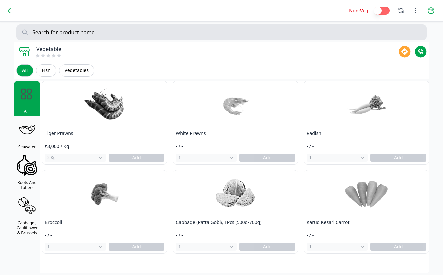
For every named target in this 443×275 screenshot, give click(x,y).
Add (136, 157)
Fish (46, 70)
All (25, 70)
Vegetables (77, 70)
